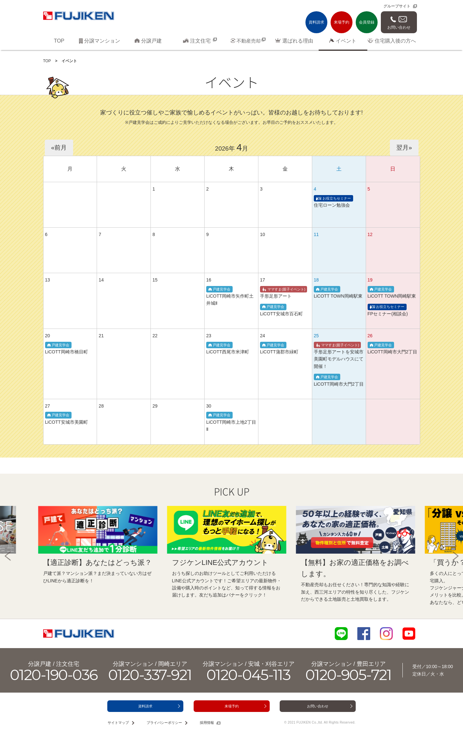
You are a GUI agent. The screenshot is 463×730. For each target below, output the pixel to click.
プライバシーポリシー (164, 723)
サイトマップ (118, 723)
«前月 (59, 147)
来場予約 (341, 22)
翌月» (404, 147)
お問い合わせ (398, 27)
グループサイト (396, 6)
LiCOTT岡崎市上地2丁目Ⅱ (231, 422)
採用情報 (207, 723)
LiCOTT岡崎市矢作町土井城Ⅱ (230, 296)
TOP (47, 61)
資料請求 (316, 22)
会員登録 (366, 22)
